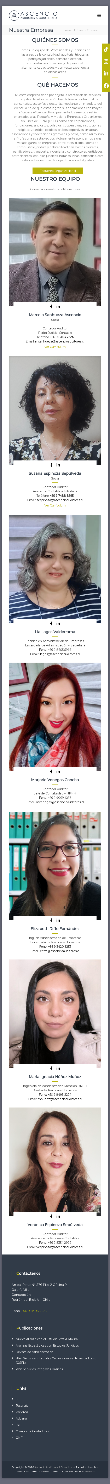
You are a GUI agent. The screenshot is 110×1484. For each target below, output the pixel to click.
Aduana (21, 1418)
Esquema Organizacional (58, 171)
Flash (42, 1471)
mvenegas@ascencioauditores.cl (60, 802)
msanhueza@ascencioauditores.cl (59, 341)
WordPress (88, 1471)
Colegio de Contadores (32, 1431)
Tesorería (22, 1405)
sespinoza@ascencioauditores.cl (60, 500)
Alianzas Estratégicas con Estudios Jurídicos (47, 1345)
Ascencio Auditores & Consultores (54, 1467)
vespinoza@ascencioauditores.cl (59, 1247)
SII (18, 1399)
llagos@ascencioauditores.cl (60, 654)
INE (18, 1425)
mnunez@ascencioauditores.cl (60, 1099)
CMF (19, 1438)
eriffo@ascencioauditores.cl (60, 951)
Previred (22, 1412)
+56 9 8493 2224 (62, 337)
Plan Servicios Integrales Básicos (39, 1369)
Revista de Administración (34, 1352)
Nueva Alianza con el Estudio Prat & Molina (47, 1339)
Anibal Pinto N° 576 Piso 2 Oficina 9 (39, 1285)
